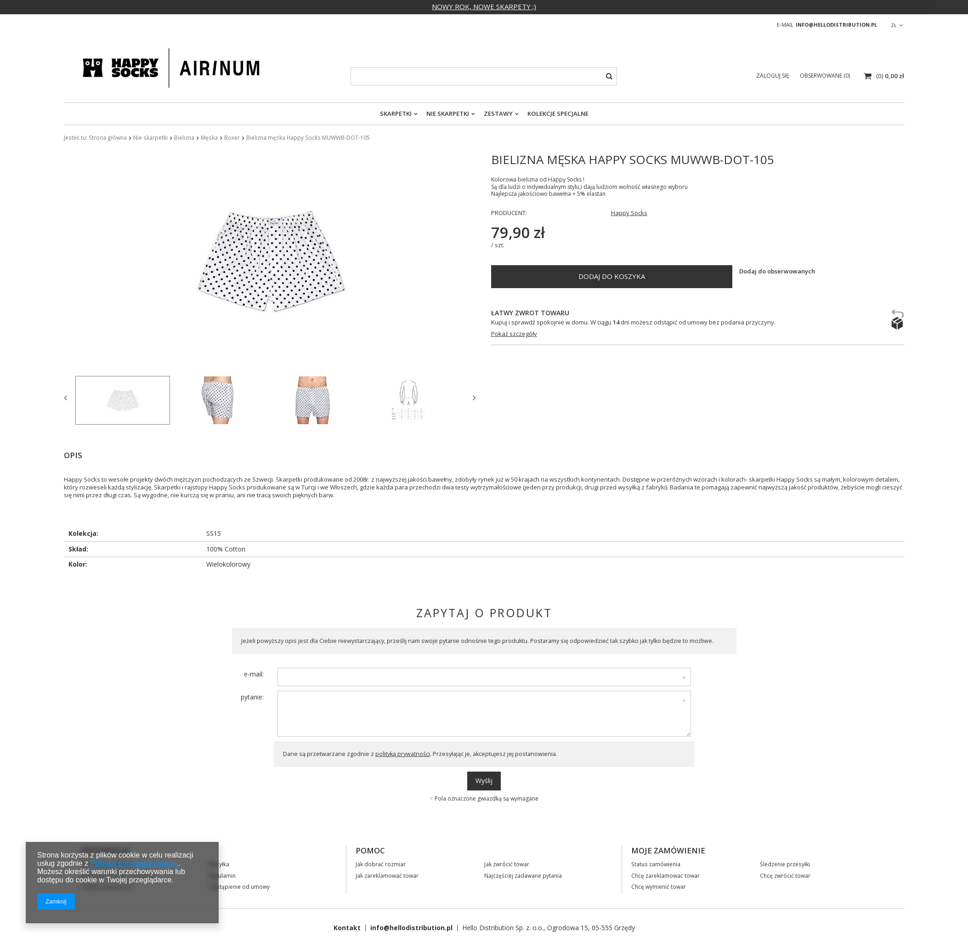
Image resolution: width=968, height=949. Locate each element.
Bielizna (184, 137)
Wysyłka (218, 864)
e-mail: (254, 674)
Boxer (232, 137)
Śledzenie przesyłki (785, 864)
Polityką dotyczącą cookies (134, 863)
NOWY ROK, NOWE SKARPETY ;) (484, 6)
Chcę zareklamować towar (665, 875)
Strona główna (108, 137)
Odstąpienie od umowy (239, 886)
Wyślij (484, 780)
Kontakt (347, 927)
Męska (209, 137)
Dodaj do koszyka (611, 276)
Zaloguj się (773, 76)
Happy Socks (629, 213)
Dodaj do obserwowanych (777, 271)
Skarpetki (396, 113)
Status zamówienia (655, 864)
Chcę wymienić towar (658, 886)
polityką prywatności (402, 754)
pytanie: (252, 697)
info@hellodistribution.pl (836, 24)
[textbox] (484, 76)
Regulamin (222, 875)
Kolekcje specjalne (558, 113)
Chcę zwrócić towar (785, 875)
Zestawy (498, 113)
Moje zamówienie (668, 851)
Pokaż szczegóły (514, 334)
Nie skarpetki (447, 113)
